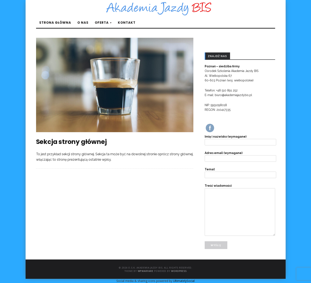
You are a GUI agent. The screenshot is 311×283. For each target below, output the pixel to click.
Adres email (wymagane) (240, 155)
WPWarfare (145, 271)
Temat (240, 172)
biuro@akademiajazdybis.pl (233, 95)
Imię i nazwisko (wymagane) (240, 139)
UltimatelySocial (184, 281)
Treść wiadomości (240, 188)
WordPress (178, 271)
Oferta (103, 22)
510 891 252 (229, 90)
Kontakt (126, 22)
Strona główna (55, 22)
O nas (82, 22)
